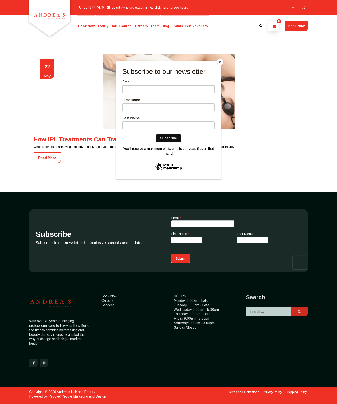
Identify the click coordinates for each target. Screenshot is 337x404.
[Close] (220, 62)
